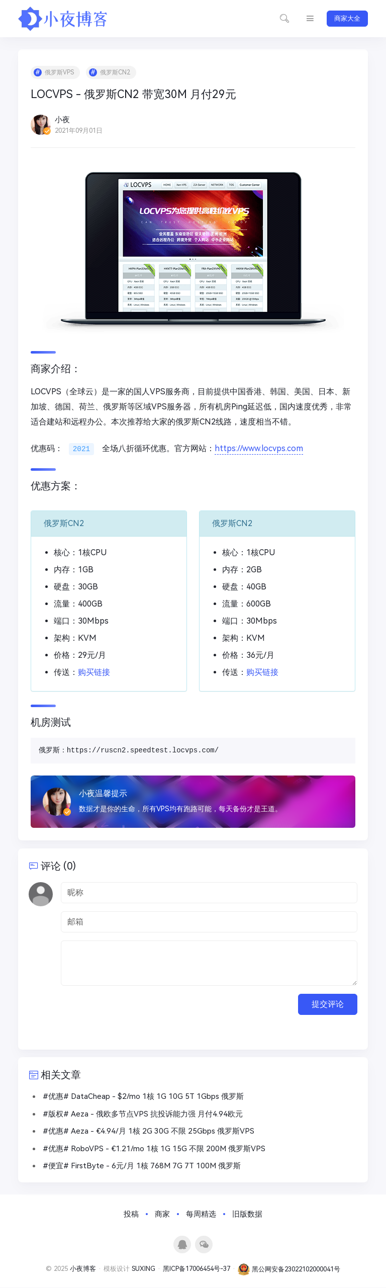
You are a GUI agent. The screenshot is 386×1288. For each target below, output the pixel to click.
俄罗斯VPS (59, 72)
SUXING (143, 1269)
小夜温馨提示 (103, 793)
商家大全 (347, 18)
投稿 (131, 1214)
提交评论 (328, 1004)
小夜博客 (83, 1269)
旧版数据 (247, 1214)
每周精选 (201, 1214)
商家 (162, 1214)
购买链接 (94, 672)
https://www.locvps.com (259, 449)
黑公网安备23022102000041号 (289, 1269)
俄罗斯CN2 (115, 72)
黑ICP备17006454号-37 (196, 1269)
